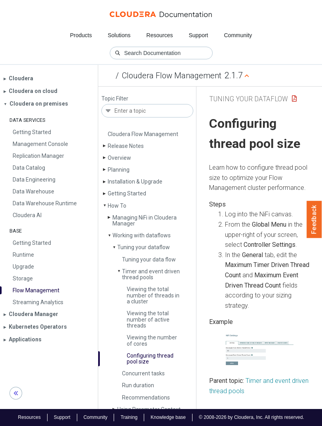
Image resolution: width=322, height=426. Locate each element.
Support (198, 35)
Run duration (138, 385)
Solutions (119, 35)
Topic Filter (114, 99)
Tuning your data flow (149, 259)
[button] (259, 350)
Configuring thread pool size (150, 358)
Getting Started (127, 193)
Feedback (314, 219)
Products (81, 35)
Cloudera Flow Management (171, 75)
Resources (160, 35)
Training (128, 417)
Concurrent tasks (143, 373)
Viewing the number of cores (152, 340)
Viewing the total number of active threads (148, 319)
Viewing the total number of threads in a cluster (153, 295)
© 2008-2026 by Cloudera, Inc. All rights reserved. (251, 417)
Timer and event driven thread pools (151, 274)
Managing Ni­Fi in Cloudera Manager (144, 220)
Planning (119, 170)
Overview (119, 158)
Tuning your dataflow (143, 247)
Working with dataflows (141, 235)
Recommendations (146, 397)
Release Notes (126, 146)
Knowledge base (168, 417)
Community (238, 35)
